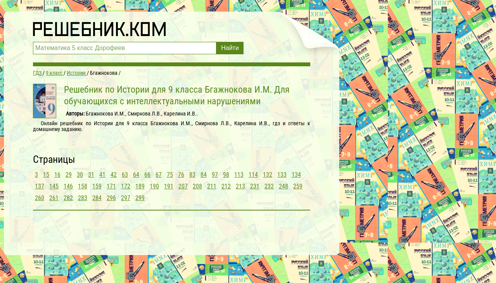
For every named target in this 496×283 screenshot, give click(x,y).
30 (80, 174)
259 (297, 186)
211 (211, 186)
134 (296, 174)
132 (267, 174)
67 (159, 174)
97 (215, 174)
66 (147, 174)
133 (282, 174)
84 (203, 174)
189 (140, 186)
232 (269, 186)
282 (68, 198)
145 (54, 186)
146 (68, 186)
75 (170, 174)
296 (111, 198)
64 (136, 174)
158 (82, 186)
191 (168, 186)
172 (125, 186)
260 (39, 198)
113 (239, 174)
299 (140, 198)
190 (154, 186)
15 (46, 174)
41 (102, 174)
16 (57, 174)
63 (125, 174)
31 (91, 174)
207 (183, 186)
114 (253, 174)
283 (82, 198)
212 (226, 186)
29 (69, 174)
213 (240, 186)
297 (125, 198)
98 (226, 174)
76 (181, 174)
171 (111, 186)
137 (39, 186)
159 (97, 186)
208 (197, 186)
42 (114, 174)
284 (97, 198)
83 (192, 174)
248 (283, 186)
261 (54, 198)
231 (254, 186)
